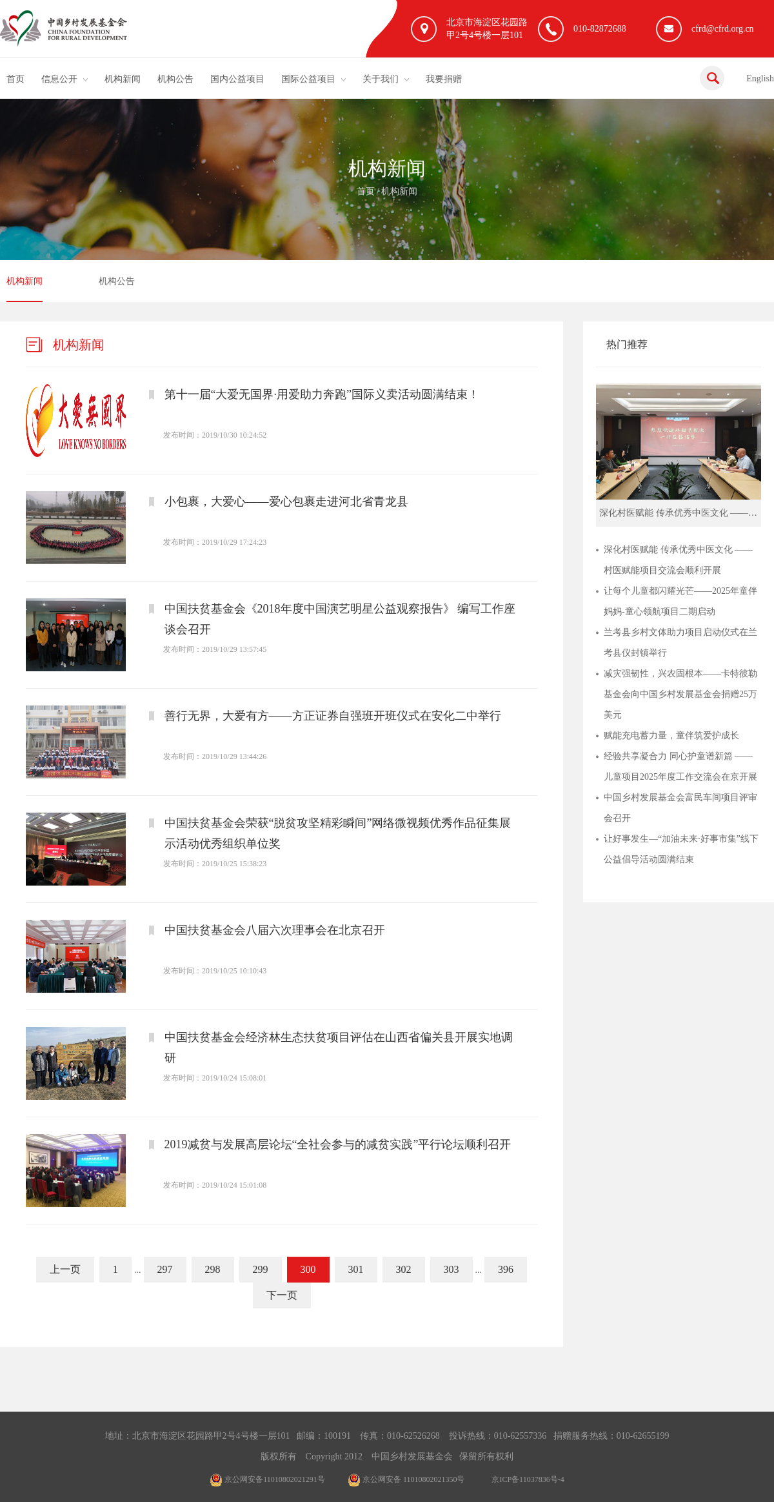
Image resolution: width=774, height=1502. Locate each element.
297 (165, 1269)
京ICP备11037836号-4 (527, 1479)
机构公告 (175, 79)
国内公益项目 (237, 79)
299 (260, 1269)
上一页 (65, 1269)
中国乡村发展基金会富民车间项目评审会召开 (680, 808)
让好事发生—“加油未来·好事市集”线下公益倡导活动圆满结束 (681, 849)
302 (404, 1269)
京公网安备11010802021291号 (267, 1479)
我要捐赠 (444, 79)
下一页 (281, 1295)
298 (213, 1269)
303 (451, 1269)
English (760, 78)
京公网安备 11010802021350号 (406, 1479)
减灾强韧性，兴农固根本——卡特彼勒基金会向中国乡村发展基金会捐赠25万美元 (680, 694)
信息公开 (59, 79)
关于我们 (380, 79)
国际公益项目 (308, 79)
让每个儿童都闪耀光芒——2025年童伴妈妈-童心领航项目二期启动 (680, 601)
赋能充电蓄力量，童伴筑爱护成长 (671, 735)
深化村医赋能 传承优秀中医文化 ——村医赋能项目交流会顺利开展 (678, 560)
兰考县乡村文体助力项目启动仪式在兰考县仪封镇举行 (680, 642)
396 (505, 1269)
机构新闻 (122, 79)
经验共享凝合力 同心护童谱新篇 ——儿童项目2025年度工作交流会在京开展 (680, 766)
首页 (15, 79)
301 (356, 1269)
